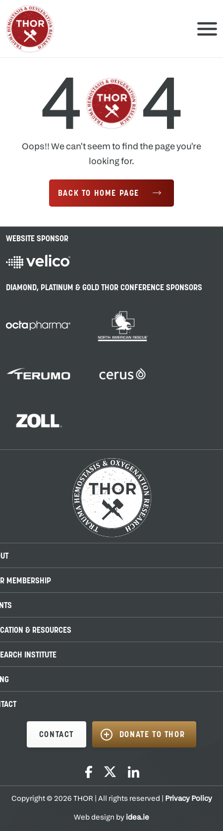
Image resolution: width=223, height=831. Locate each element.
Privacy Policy (188, 799)
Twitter (110, 771)
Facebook (88, 771)
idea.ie (137, 818)
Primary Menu (207, 29)
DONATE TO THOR (152, 735)
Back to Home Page (98, 194)
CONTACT (56, 735)
